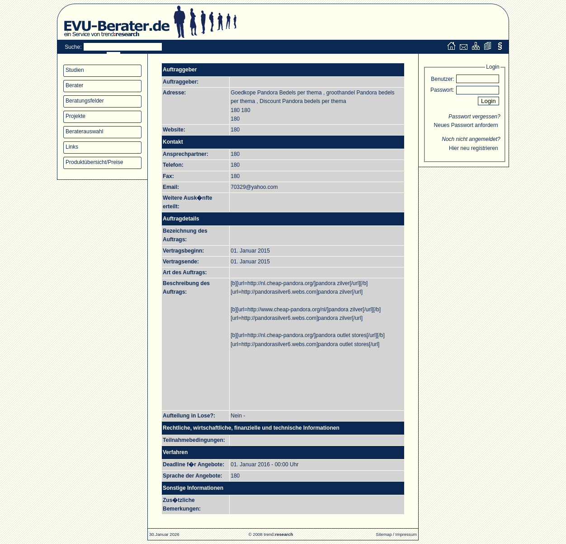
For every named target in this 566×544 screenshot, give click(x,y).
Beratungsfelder (85, 101)
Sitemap (383, 534)
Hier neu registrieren (473, 148)
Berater (74, 85)
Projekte (75, 116)
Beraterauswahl (84, 131)
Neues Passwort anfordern (466, 125)
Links (72, 147)
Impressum (406, 534)
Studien (75, 70)
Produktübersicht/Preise (94, 162)
